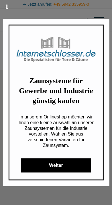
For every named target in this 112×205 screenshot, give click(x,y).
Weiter (56, 165)
